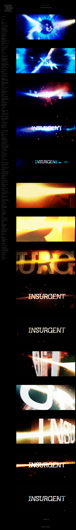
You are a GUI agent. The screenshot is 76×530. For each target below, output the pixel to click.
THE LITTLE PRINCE (4, 238)
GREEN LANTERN (5, 130)
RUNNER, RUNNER (5, 167)
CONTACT (3, 16)
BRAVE (3, 223)
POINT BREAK (4, 123)
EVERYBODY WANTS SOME (4, 139)
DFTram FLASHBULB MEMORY (4, 38)
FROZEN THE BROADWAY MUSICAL (4, 225)
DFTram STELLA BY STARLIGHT (5, 41)
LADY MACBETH (5, 122)
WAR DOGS (4, 53)
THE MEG (3, 86)
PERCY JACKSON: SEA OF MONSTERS (5, 147)
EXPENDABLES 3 (5, 73)
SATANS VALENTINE (4, 254)
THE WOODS (4, 75)
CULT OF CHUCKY (5, 87)
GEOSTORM (4, 136)
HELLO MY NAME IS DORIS (5, 189)
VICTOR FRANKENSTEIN (5, 102)
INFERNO (3, 202)
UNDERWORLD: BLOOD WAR (5, 207)
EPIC (2, 235)
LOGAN (3, 120)
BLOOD (3, 256)
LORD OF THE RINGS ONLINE (4, 248)
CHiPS (3, 51)
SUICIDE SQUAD (5, 47)
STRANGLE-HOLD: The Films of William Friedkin (5, 99)
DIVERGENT (4, 149)
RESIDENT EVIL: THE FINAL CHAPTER (5, 240)
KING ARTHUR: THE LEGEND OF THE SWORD (5, 59)
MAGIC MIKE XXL (5, 96)
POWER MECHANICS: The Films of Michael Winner (5, 83)
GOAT (3, 109)
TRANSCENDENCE (5, 164)
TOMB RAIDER (4, 153)
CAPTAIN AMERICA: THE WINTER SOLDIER (5, 79)
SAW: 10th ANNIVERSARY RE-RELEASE (5, 91)
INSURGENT (4, 128)
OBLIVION (3, 165)
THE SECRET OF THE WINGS (4, 143)
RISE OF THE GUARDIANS (4, 231)
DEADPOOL (4, 107)
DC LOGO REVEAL (5, 25)
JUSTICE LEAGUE (5, 26)
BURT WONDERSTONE (5, 218)
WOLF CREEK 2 (4, 159)
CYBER (3, 158)
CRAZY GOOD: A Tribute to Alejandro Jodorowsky (5, 64)
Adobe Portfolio (47, 526)
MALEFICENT (4, 69)
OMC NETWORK (5, 191)
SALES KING (4, 203)
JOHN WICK (4, 156)
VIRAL (3, 161)
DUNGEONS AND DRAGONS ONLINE (5, 200)
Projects (3, 19)
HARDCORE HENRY (4, 49)
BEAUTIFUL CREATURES (4, 35)
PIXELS (3, 209)
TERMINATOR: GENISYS (4, 178)
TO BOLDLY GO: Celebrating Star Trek (4, 197)
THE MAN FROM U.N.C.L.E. (5, 182)
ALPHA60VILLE (4, 257)
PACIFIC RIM (4, 33)
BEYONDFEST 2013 (5, 171)
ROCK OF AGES (4, 180)
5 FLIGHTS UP (4, 210)
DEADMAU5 (4, 89)
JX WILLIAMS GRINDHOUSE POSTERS (4, 105)
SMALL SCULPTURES (4, 234)
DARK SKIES (4, 186)
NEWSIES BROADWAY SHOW (5, 229)
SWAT (3, 54)
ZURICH (3, 152)
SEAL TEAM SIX (4, 245)
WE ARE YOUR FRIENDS (4, 244)
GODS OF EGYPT (5, 62)
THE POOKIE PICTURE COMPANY (4, 213)
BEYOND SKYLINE (5, 145)
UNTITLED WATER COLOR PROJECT (5, 250)
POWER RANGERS (5, 113)
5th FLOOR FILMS (5, 76)
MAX (2, 215)
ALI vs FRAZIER (4, 150)
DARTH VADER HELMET (4, 176)
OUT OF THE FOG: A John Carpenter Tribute (5, 193)
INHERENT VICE (5, 31)
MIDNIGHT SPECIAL (4, 72)
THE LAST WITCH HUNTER (5, 111)
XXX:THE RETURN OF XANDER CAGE (5, 173)
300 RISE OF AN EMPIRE (4, 169)
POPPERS (3, 259)
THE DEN (3, 205)
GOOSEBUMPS (4, 155)
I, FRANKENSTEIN (5, 162)
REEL (3, 21)
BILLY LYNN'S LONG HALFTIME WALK (5, 220)
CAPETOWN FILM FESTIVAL (5, 185)
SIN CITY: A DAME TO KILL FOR (5, 57)
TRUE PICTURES (5, 45)
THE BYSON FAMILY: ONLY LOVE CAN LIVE (5, 29)
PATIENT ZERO (4, 140)
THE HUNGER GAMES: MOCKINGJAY (4, 126)
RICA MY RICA (4, 252)
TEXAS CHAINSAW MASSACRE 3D (5, 119)
